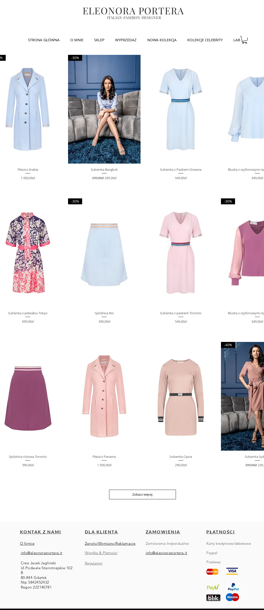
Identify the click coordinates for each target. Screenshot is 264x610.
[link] (244, 40)
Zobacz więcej (142, 494)
